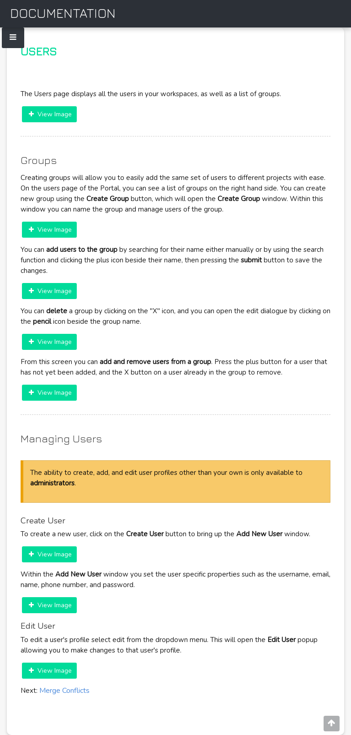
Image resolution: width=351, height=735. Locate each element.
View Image (50, 114)
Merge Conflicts (64, 691)
